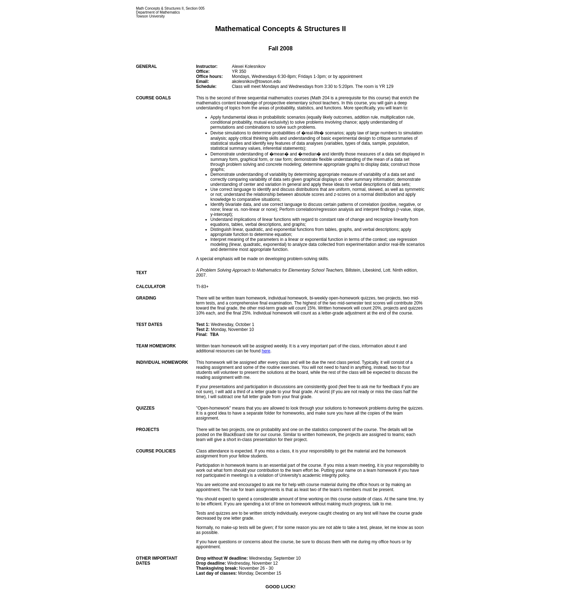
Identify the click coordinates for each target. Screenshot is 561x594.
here (266, 350)
